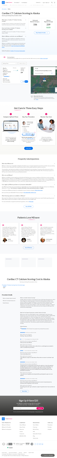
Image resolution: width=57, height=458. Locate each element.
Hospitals (50, 429)
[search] (52, 2)
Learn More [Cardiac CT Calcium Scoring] (23, 81)
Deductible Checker (37, 433)
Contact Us (22, 433)
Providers (50, 427)
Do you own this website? (39, 73)
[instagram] (38, 444)
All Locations (4, 9)
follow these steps (39, 190)
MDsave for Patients (6, 425)
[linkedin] (42, 444)
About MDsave (23, 425)
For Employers (24, 2)
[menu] (23, 2)
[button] (14, 20)
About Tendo (22, 427)
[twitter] (40, 444)
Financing (35, 427)
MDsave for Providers (6, 427)
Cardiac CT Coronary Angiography (17, 50)
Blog (34, 436)
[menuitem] (17, 2)
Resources (22, 429)
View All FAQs (28, 206)
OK (51, 73)
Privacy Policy (32, 411)
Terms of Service (38, 411)
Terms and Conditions (13, 452)
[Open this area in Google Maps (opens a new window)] (33, 93)
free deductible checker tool (30, 192)
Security (20, 452)
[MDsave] (7, 2)
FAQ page (31, 201)
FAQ (34, 431)
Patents (25, 452)
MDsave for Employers (6, 429)
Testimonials (35, 438)
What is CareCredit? (44, 58)
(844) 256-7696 (30, 138)
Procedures (50, 425)
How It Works (35, 425)
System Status (31, 452)
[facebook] (35, 444)
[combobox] (22, 63)
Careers (21, 431)
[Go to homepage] (7, 418)
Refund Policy (36, 429)
